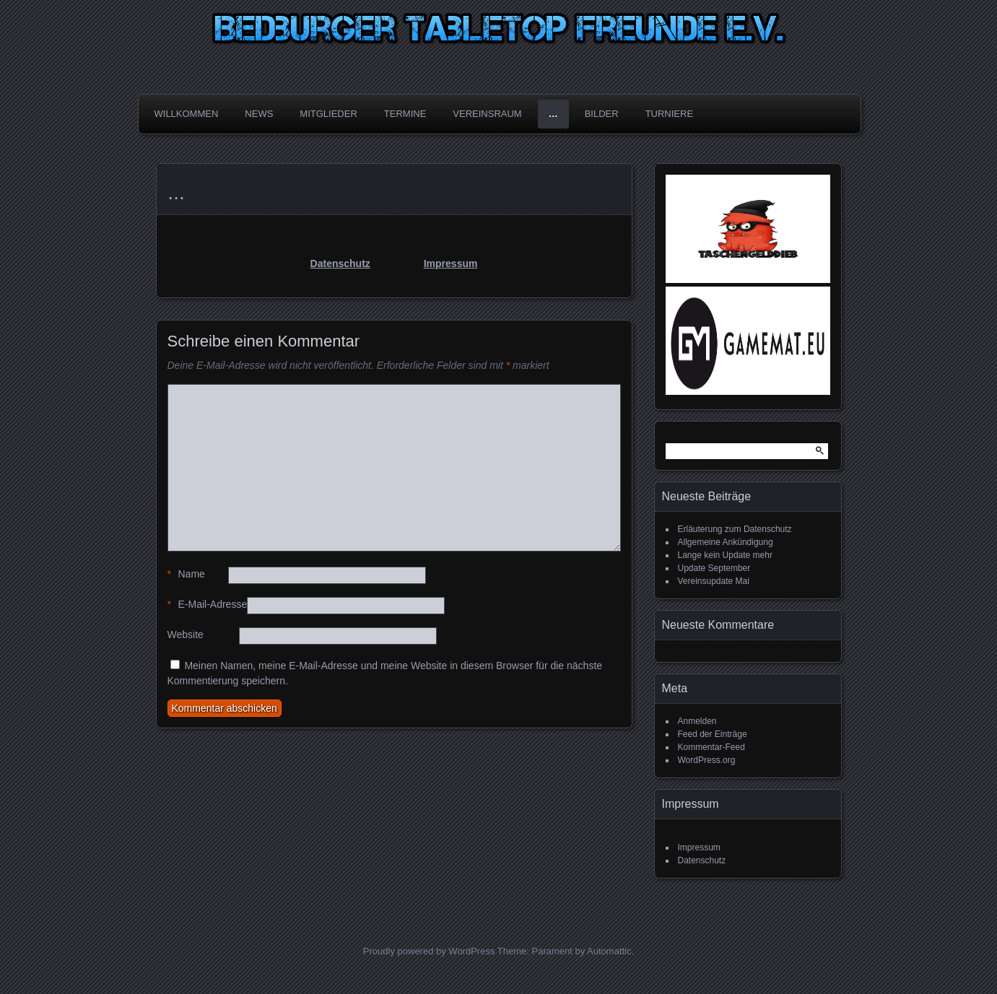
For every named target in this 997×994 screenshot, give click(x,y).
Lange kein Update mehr (725, 555)
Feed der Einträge (712, 734)
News (259, 113)
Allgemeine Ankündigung (725, 542)
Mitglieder (328, 113)
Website (185, 634)
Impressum (451, 263)
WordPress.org (707, 760)
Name (186, 574)
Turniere (669, 113)
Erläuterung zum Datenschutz (735, 529)
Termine (405, 113)
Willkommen (186, 113)
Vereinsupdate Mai (713, 581)
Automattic (609, 951)
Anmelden (697, 721)
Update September (714, 568)
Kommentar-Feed (711, 747)
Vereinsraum (487, 113)
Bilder (602, 113)
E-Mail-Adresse (207, 604)
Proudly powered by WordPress (429, 951)
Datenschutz (340, 263)
